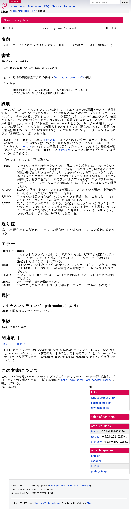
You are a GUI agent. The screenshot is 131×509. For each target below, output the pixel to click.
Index (13, 6)
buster (14, 11)
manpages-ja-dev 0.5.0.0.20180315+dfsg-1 (69, 486)
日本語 (95, 466)
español (96, 461)
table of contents (103, 417)
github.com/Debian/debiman (47, 503)
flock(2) (20, 343)
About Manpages (30, 6)
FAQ (46, 6)
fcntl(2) (49, 139)
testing (95, 436)
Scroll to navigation (16, 20)
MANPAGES (15, 1)
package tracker (101, 402)
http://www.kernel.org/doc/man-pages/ (86, 379)
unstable (96, 441)
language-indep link (103, 397)
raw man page (100, 408)
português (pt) (99, 471)
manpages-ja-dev (27, 11)
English (95, 455)
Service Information (64, 6)
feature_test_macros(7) (68, 77)
